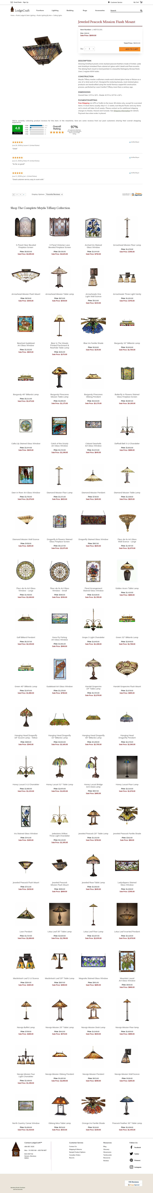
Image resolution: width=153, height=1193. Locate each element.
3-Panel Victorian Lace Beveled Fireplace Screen (59, 245)
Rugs (85, 10)
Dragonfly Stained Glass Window (93, 539)
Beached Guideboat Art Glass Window (26, 344)
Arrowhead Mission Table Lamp (59, 294)
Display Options (38, 194)
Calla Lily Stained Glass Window (25, 443)
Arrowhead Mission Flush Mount (26, 294)
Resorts (71, 1157)
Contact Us (73, 1146)
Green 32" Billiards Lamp (127, 637)
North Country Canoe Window (26, 1123)
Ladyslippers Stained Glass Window (127, 883)
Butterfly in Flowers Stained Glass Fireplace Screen (127, 395)
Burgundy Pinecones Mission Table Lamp (59, 395)
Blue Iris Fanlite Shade (93, 343)
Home (12, 15)
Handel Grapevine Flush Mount (127, 686)
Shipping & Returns (75, 1148)
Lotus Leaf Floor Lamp (93, 931)
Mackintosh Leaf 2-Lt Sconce (26, 978)
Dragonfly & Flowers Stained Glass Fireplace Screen (59, 540)
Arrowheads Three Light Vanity (127, 294)
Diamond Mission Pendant (93, 492)
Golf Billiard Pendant (26, 637)
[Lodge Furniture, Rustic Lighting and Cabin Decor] (20, 9)
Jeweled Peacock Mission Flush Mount (60, 883)
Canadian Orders (74, 1154)
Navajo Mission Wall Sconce (127, 1074)
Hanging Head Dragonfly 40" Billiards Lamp (93, 736)
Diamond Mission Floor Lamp (59, 492)
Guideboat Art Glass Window (60, 686)
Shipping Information (122, 110)
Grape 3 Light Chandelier (93, 637)
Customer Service (116, 2)
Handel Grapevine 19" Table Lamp (93, 687)
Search (141, 10)
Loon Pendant (26, 931)
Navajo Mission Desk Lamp (93, 1027)
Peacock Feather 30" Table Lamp (127, 1123)
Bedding (70, 10)
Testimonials (107, 1154)
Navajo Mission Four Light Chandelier (26, 1075)
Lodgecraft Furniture (74, 1190)
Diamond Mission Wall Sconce (26, 539)
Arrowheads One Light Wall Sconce (93, 295)
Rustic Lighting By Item (44, 15)
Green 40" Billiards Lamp (26, 686)
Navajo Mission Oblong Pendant (59, 1074)
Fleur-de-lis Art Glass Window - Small (59, 589)
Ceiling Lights (57, 15)
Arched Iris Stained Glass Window (93, 245)
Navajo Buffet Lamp (26, 1027)
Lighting (55, 10)
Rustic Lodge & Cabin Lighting (25, 15)
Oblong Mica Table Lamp (60, 1123)
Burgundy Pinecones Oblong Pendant (93, 395)
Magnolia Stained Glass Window (93, 978)
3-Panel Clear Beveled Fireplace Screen (26, 245)
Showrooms (107, 1151)
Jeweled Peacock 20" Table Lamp (93, 833)
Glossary (106, 1148)
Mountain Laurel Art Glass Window (127, 979)
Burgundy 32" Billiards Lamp (127, 343)
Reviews (106, 1160)
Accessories (100, 10)
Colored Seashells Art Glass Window (93, 444)
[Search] (124, 10)
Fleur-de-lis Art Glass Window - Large (25, 589)
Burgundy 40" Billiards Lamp (26, 394)
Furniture (40, 10)
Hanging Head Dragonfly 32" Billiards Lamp (59, 736)
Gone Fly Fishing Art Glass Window (59, 638)
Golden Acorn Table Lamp (127, 588)
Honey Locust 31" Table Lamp (59, 784)
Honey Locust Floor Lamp (127, 784)
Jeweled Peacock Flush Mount (26, 882)
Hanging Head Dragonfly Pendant (127, 736)
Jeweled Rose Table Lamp (93, 882)
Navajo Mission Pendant (93, 1074)
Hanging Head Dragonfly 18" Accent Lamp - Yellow (26, 736)
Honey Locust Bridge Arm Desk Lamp (93, 785)
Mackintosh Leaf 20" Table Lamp (59, 978)
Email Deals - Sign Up (21, 2)
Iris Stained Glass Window (26, 833)
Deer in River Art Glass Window (26, 492)
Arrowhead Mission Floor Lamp (127, 244)
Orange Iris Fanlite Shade (93, 1123)
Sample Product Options (77, 1151)
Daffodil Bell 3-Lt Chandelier (127, 443)
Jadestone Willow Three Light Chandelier (59, 834)
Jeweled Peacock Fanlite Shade (127, 833)
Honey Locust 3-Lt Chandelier (26, 784)
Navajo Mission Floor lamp (127, 1027)
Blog (104, 1146)
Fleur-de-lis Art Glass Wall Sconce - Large (127, 540)
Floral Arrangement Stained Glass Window (93, 589)
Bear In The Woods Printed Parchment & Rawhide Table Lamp (59, 345)
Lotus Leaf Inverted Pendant (127, 931)
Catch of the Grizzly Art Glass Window (59, 444)
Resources (106, 1157)
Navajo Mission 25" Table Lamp (60, 1027)
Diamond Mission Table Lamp (127, 492)
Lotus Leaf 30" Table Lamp (60, 931)
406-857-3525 (29, 1146)
